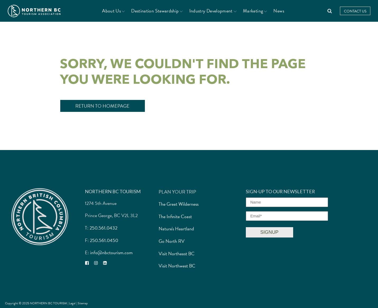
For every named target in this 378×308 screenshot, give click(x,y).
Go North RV (172, 241)
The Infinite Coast (175, 216)
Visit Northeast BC (177, 253)
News (278, 10)
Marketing (255, 10)
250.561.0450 (104, 240)
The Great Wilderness (179, 204)
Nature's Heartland (176, 228)
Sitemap (83, 303)
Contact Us (355, 11)
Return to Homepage (102, 105)
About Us (113, 10)
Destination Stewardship (157, 10)
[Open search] (330, 11)
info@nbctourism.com (111, 252)
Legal (72, 303)
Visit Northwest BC (177, 265)
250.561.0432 (103, 227)
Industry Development (213, 10)
